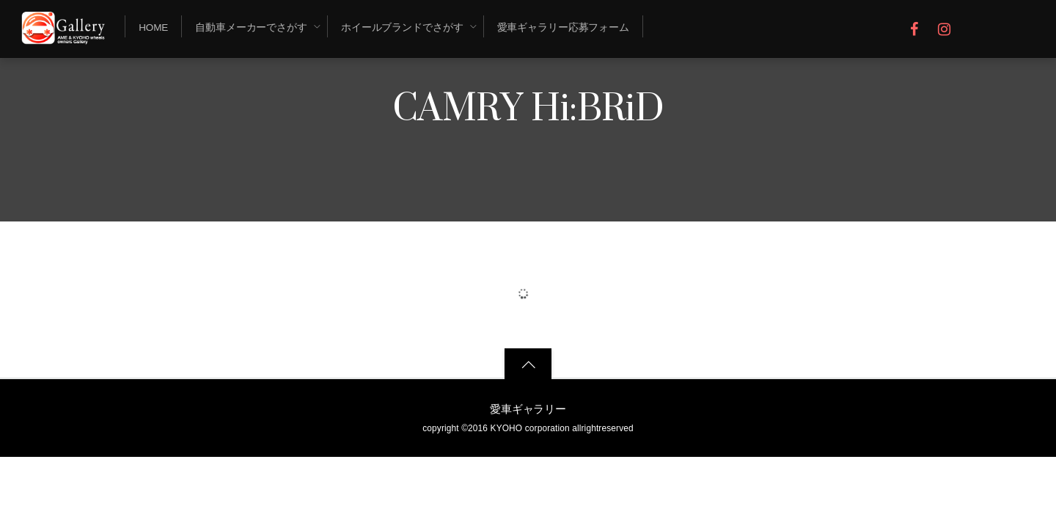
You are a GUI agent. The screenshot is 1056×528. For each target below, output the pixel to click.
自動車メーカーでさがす (251, 27)
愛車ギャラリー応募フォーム (563, 27)
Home (153, 27)
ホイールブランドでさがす (402, 27)
